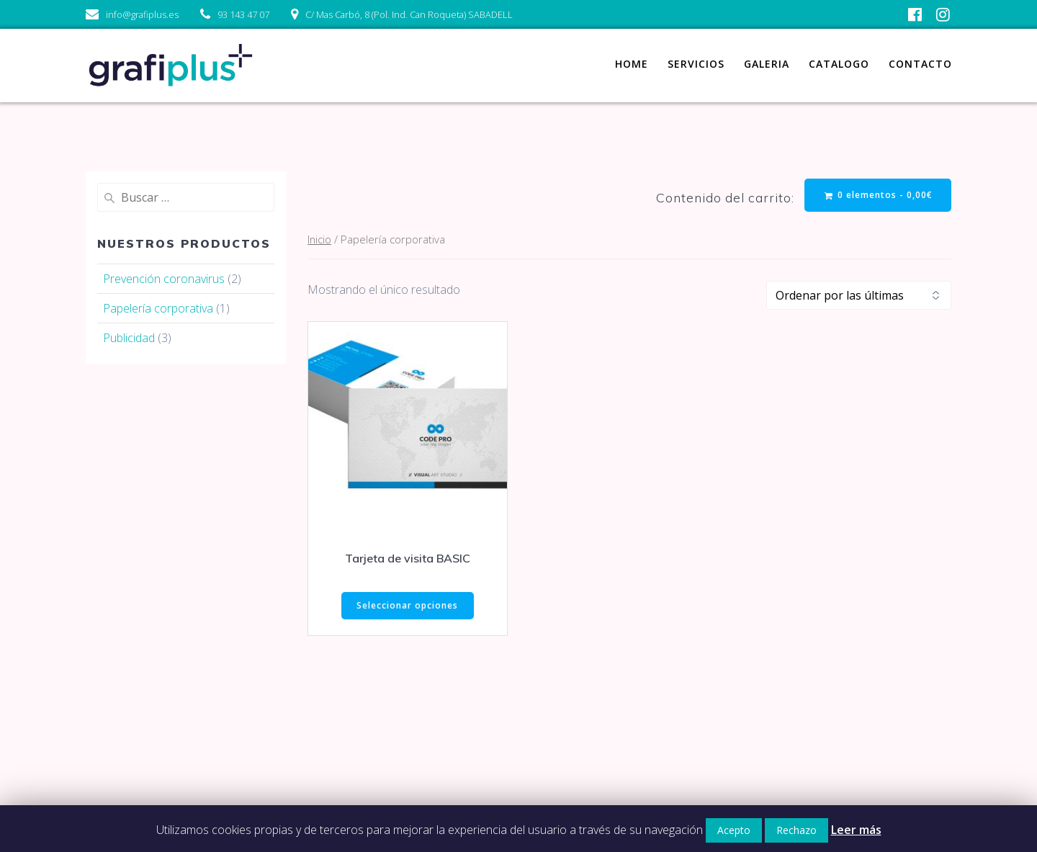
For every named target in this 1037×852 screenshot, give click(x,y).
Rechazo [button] (796, 830)
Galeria (766, 64)
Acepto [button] (733, 830)
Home (631, 64)
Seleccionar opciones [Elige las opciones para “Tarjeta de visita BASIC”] (407, 605)
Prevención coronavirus (164, 279)
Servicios (696, 64)
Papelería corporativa (158, 308)
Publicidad (129, 338)
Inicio (319, 239)
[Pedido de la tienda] (858, 295)
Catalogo (839, 64)
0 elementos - (879, 195)
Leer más (856, 830)
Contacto (920, 64)
